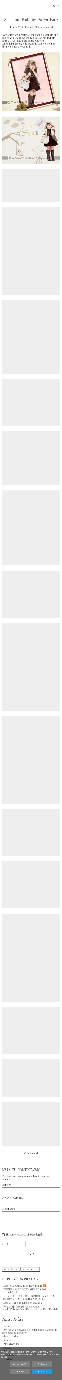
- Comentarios (41, 27)
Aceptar (42, 1371)
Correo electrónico (12, 1198)
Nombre (6, 1185)
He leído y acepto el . (24, 1235)
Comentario (8, 1209)
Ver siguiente (30, 1269)
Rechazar (20, 1371)
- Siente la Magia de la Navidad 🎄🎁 (24, 1286)
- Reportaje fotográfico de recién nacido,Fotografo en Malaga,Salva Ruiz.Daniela (30, 1308)
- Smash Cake (10, 1336)
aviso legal (36, 1235)
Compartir (31, 1153)
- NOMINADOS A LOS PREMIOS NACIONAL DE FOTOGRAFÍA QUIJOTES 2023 (29, 1298)
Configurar (42, 1364)
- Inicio (6, 1326)
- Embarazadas (11, 1344)
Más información (20, 1364)
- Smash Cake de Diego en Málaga (22, 1303)
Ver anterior (10, 1269)
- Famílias (8, 1340)
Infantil (29, 27)
